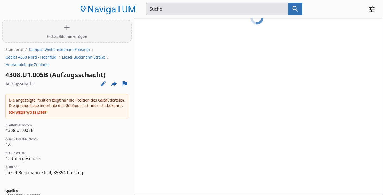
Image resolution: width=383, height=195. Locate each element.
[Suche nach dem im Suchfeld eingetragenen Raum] (295, 9)
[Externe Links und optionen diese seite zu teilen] (114, 83)
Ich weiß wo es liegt (27, 112)
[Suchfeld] (217, 9)
